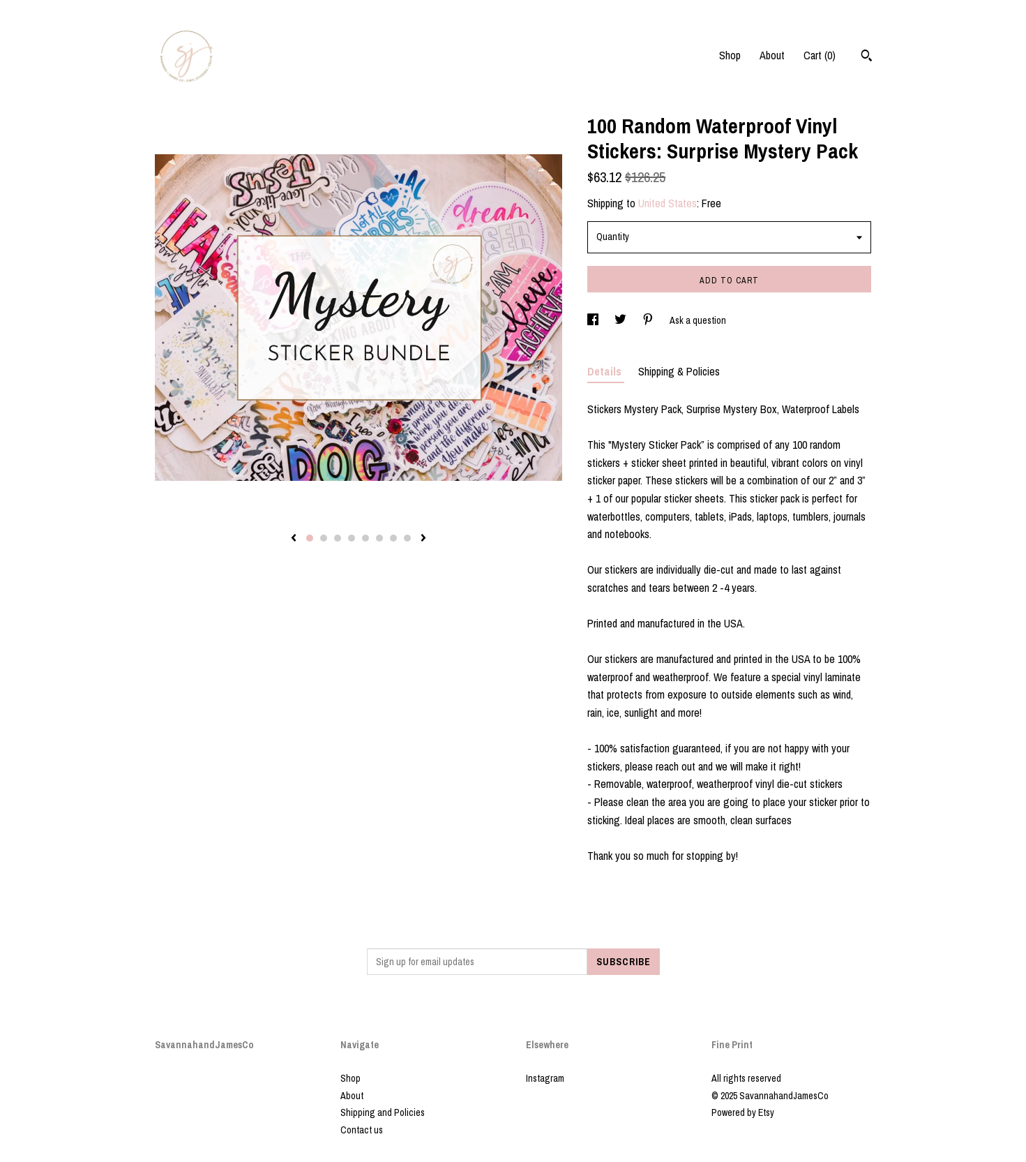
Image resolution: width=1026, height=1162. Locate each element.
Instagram (545, 1078)
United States (667, 203)
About (772, 55)
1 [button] (309, 538)
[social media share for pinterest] (649, 320)
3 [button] (337, 538)
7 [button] (393, 538)
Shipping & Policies (679, 371)
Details (605, 371)
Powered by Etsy (742, 1112)
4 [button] (351, 538)
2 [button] (323, 538)
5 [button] (365, 538)
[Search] (866, 57)
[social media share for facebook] (594, 320)
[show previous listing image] (293, 539)
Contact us (361, 1130)
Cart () (820, 55)
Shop (730, 55)
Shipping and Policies (382, 1112)
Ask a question (698, 320)
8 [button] (407, 538)
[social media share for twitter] (621, 320)
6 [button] (379, 538)
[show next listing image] (423, 539)
